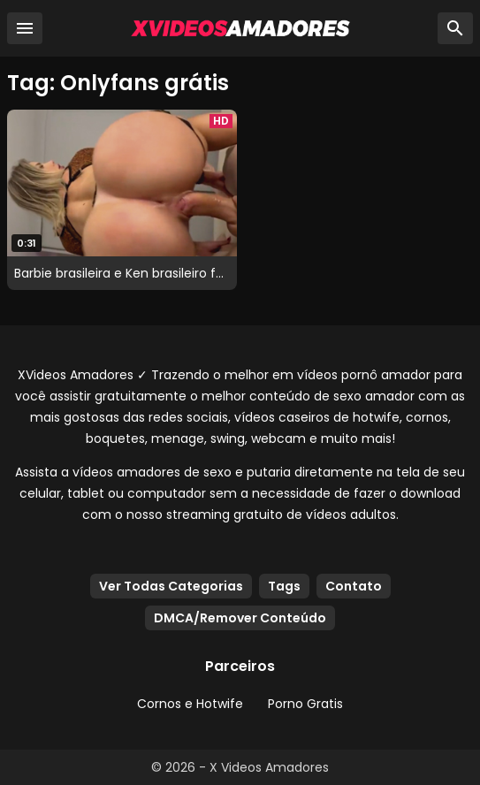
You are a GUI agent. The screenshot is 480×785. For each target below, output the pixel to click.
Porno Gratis (305, 704)
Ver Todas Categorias (171, 586)
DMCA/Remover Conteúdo (240, 618)
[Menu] (24, 28)
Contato (353, 586)
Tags (284, 586)
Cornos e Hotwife (190, 704)
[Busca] (455, 28)
